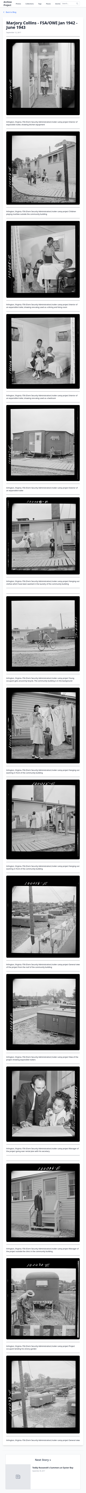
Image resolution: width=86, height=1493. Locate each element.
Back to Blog (9, 12)
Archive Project (8, 3)
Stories (57, 4)
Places (48, 4)
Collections (29, 4)
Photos (18, 4)
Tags (40, 4)
